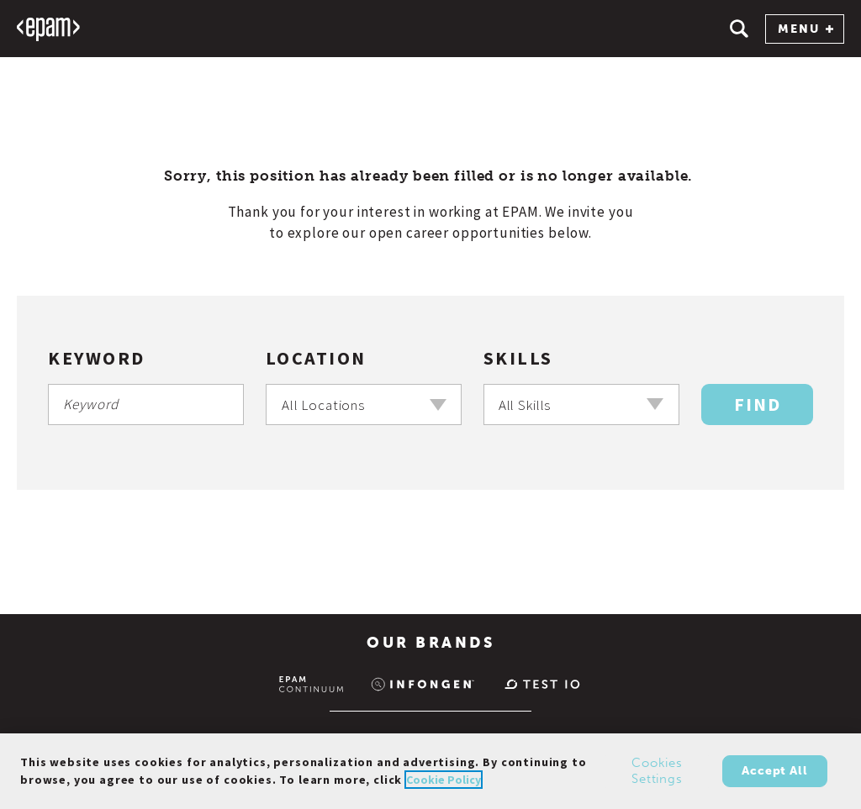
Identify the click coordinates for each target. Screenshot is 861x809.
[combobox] (364, 404)
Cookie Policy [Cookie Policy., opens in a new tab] (443, 784)
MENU (805, 29)
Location (316, 358)
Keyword (96, 358)
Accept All (774, 776)
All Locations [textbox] (324, 405)
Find (757, 404)
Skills (518, 358)
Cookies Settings (657, 776)
